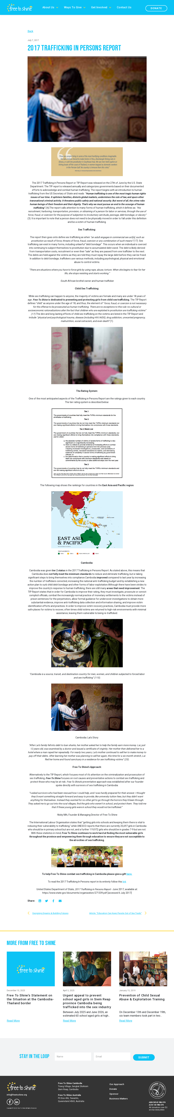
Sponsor (113, 1093)
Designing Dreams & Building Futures (50, 913)
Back (30, 31)
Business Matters (118, 1098)
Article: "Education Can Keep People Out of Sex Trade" (115, 913)
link (124, 881)
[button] (50, 7)
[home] (20, 7)
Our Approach (116, 1084)
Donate (156, 8)
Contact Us (124, 7)
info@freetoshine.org (17, 1095)
